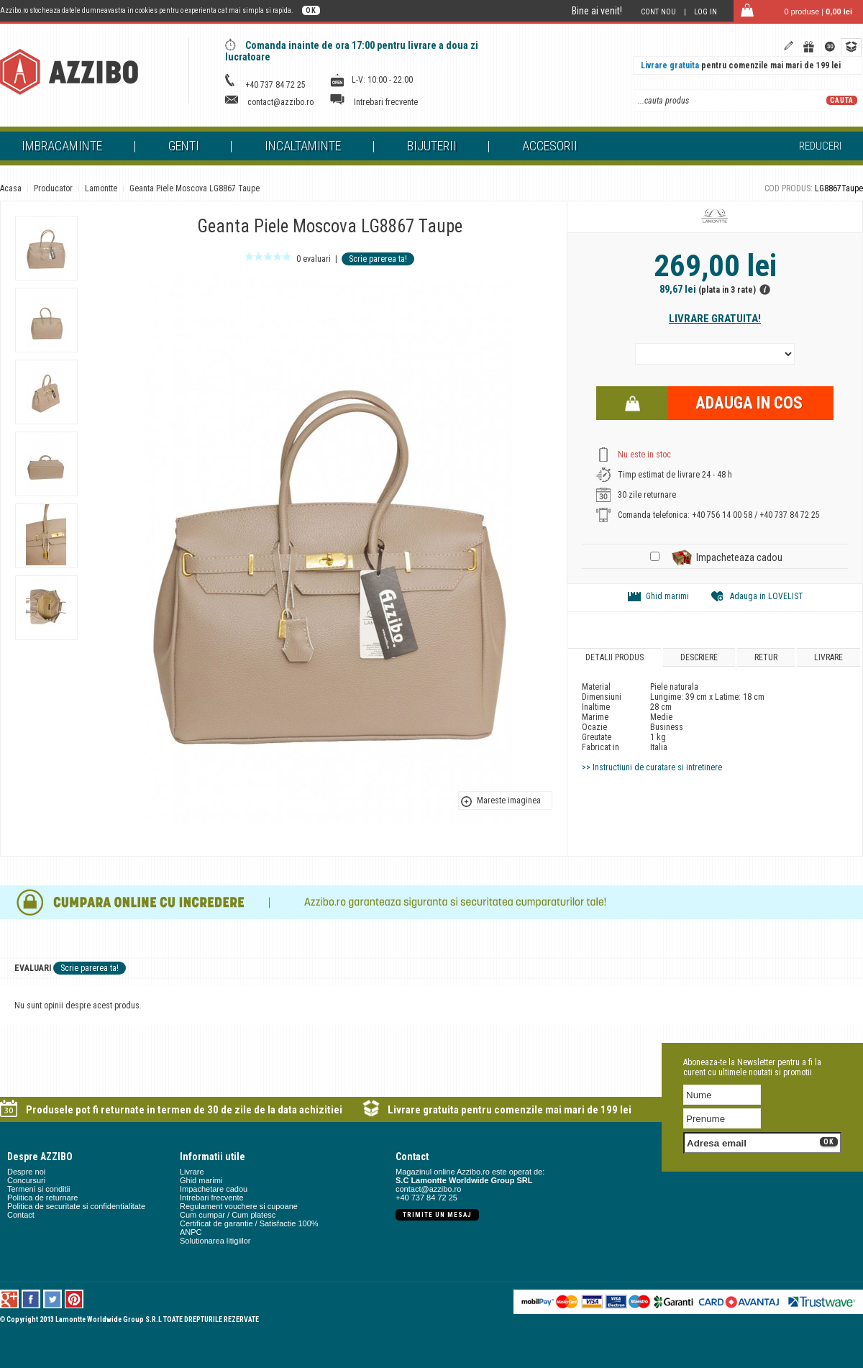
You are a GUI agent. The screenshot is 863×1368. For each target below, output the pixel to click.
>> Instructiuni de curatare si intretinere (652, 767)
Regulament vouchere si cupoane (239, 1206)
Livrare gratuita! (715, 318)
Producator (53, 188)
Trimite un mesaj (437, 1214)
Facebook (31, 1299)
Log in (705, 12)
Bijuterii (432, 145)
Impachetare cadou (213, 1189)
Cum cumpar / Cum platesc (227, 1214)
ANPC (191, 1232)
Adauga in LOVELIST (766, 596)
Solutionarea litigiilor (215, 1240)
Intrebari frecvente (386, 102)
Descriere (699, 657)
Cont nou (658, 12)
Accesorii (549, 145)
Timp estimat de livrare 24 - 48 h (675, 475)
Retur (765, 657)
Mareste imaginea (509, 800)
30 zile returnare (647, 495)
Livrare (828, 657)
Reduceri (820, 146)
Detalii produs (614, 657)
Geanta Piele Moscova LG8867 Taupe (194, 188)
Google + (9, 1299)
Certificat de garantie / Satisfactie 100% (249, 1223)
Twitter (53, 1299)
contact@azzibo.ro (280, 102)
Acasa (11, 188)
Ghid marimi (667, 596)
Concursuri (26, 1180)
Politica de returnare (42, 1197)
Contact (21, 1214)
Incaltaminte (303, 145)
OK (311, 10)
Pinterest (74, 1299)
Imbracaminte (62, 145)
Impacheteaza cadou (739, 557)
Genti (183, 145)
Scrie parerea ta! (378, 259)
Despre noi (26, 1171)
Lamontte (101, 188)
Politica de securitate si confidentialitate (76, 1206)
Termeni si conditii (38, 1189)
